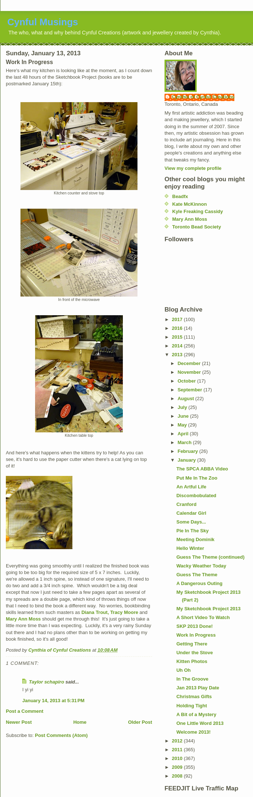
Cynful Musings (42, 21)
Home (79, 722)
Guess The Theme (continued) (210, 557)
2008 (178, 776)
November (190, 372)
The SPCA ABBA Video (202, 469)
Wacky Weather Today (201, 566)
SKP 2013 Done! (194, 626)
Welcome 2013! (193, 732)
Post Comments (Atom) (61, 735)
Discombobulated (196, 495)
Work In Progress (195, 635)
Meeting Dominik (195, 539)
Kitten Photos (191, 661)
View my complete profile (193, 168)
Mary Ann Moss (23, 619)
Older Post (140, 722)
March (185, 442)
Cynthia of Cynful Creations (203, 97)
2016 (178, 328)
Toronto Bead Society (196, 227)
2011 (178, 749)
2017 (178, 319)
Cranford (186, 504)
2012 (178, 741)
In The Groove (192, 679)
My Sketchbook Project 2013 (208, 608)
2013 (178, 354)
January (187, 460)
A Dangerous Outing (199, 583)
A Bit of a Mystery (196, 714)
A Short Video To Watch (203, 617)
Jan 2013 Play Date (197, 687)
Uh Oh (183, 670)
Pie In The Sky (192, 530)
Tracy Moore (124, 612)
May (183, 425)
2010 (178, 758)
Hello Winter (190, 548)
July (183, 407)
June (184, 416)
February (188, 451)
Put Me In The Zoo (196, 478)
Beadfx (180, 196)
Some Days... (191, 522)
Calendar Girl (191, 513)
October (187, 381)
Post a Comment (25, 711)
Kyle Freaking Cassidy (197, 211)
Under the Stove (194, 652)
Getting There (191, 644)
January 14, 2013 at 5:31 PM (53, 700)
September (191, 389)
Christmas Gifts (194, 696)
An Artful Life (191, 486)
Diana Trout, (95, 612)
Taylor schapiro (46, 682)
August (186, 398)
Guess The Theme (196, 574)
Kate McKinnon (189, 204)
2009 (178, 767)
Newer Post (19, 722)
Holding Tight (191, 705)
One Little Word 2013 (199, 723)
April (184, 433)
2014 (178, 346)
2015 (178, 337)
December (190, 363)
